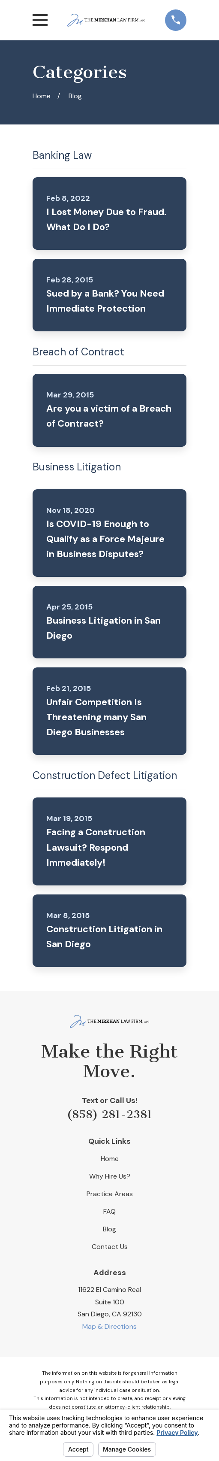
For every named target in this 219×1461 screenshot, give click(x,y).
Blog (109, 1229)
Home (110, 1158)
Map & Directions (109, 1326)
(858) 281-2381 (109, 1114)
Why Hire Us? (109, 1176)
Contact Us (110, 1246)
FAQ (109, 1211)
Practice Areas (110, 1193)
